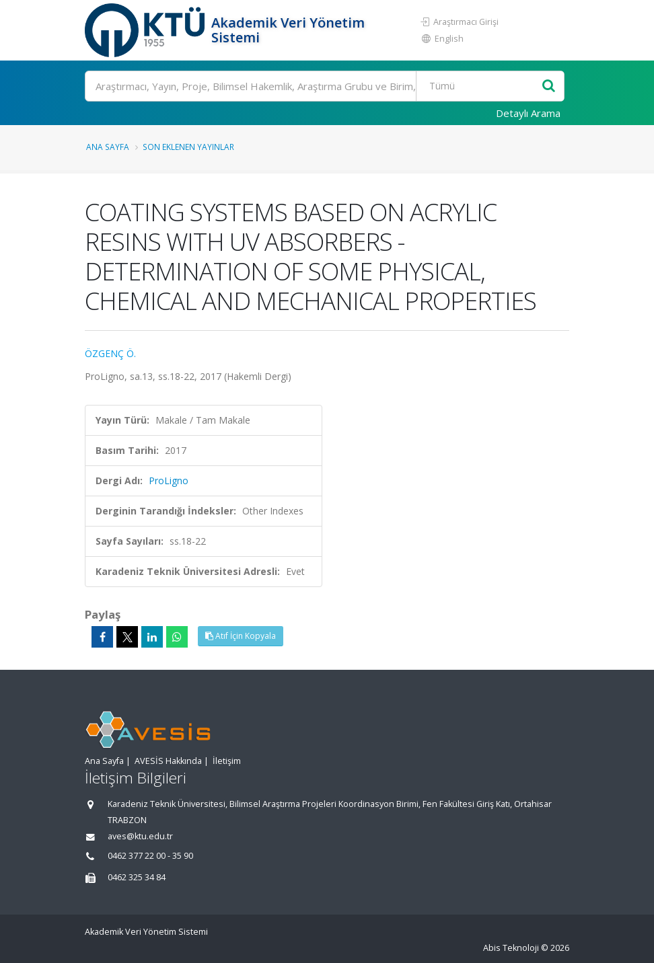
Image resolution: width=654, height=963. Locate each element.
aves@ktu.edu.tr (140, 836)
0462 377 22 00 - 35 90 (150, 855)
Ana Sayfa (107, 146)
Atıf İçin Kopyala (240, 636)
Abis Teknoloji (511, 948)
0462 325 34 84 (137, 877)
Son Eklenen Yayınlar (188, 146)
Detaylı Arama (528, 113)
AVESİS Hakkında (168, 761)
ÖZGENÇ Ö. (110, 353)
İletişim (227, 761)
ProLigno (168, 480)
